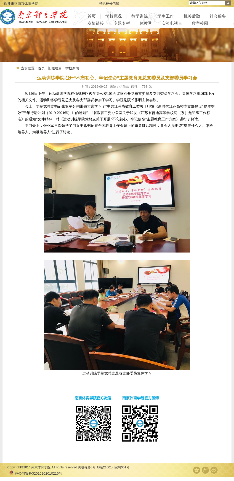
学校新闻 (72, 68)
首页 (41, 68)
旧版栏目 (55, 68)
